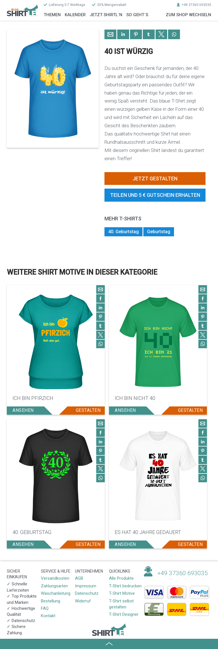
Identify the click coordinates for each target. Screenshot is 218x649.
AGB (79, 578)
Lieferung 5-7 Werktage (67, 5)
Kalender (75, 14)
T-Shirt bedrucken (125, 586)
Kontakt (48, 615)
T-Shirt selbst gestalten (121, 604)
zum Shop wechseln (188, 14)
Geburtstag (158, 231)
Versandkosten (55, 578)
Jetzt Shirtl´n (106, 14)
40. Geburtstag (123, 231)
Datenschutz (86, 593)
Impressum (85, 586)
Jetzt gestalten (155, 178)
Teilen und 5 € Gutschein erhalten (155, 195)
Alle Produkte (121, 578)
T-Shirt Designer (124, 614)
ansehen (23, 410)
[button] (110, 34)
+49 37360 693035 (196, 5)
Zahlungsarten (54, 586)
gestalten (88, 410)
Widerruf (83, 601)
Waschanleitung (55, 593)
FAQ (45, 608)
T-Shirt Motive (122, 593)
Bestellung (50, 601)
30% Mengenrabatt (111, 5)
